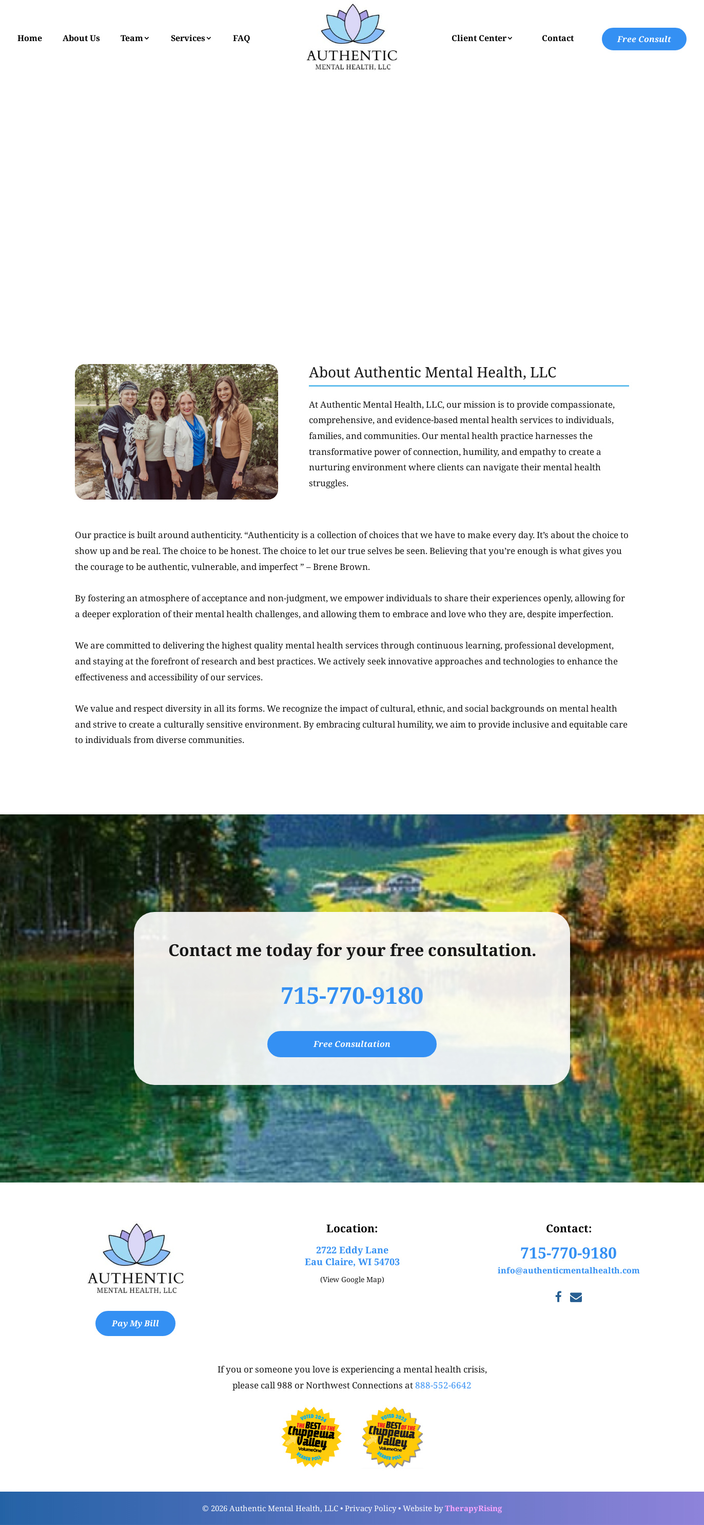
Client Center (479, 38)
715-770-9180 (352, 995)
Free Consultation (352, 1044)
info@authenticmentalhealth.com (569, 1270)
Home (29, 38)
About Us (81, 38)
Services (188, 38)
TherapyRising (473, 1508)
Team (132, 38)
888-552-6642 (443, 1385)
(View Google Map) (352, 1279)
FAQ (241, 38)
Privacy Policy (370, 1508)
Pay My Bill (135, 1323)
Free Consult (644, 39)
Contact (558, 38)
